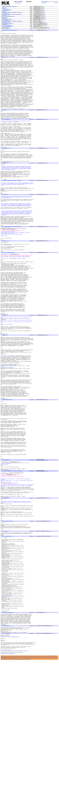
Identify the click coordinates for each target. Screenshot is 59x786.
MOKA (2, 783)
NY (17, 783)
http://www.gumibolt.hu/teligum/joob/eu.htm (9, 432)
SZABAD (49, 783)
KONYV (28, 782)
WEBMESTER (23, 784)
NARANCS (9, 783)
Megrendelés (43, 2)
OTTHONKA (28, 783)
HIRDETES (54, 781)
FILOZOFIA (36, 781)
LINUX (45, 782)
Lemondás (56, 2)
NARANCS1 (14, 783)
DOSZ (26, 781)
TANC (56, 783)
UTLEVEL (16, 784)
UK (9, 784)
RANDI (35, 783)
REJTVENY (39, 783)
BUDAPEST (18, 781)
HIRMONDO (3, 782)
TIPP (2, 784)
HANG (46, 781)
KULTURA (42, 782)
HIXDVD (7, 782)
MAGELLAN (49, 782)
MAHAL (53, 782)
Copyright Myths (18, 2)
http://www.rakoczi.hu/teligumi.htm (7, 435)
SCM (42, 783)
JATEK (19, 782)
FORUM (40, 781)
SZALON (52, 783)
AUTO (18, 1)
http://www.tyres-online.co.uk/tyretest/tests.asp (10, 759)
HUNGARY (15, 782)
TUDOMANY (5, 784)
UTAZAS (11, 784)
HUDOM (11, 782)
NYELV (20, 783)
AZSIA (14, 781)
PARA (32, 783)
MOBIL (56, 782)
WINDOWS (28, 784)
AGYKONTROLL (4, 781)
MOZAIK (5, 783)
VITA (19, 784)
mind (17, 6)
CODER (22, 781)
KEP (22, 782)
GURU (43, 781)
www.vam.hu (8, 135)
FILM (33, 781)
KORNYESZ (32, 782)
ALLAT (9, 781)
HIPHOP (50, 781)
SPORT (45, 783)
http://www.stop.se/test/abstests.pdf (8, 779)
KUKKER (37, 782)
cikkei (43, 6)
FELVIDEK (29, 781)
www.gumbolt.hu (11, 421)
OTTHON (23, 783)
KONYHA (25, 782)
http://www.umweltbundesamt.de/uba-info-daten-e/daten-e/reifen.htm (14, 776)
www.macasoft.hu (12, 304)
